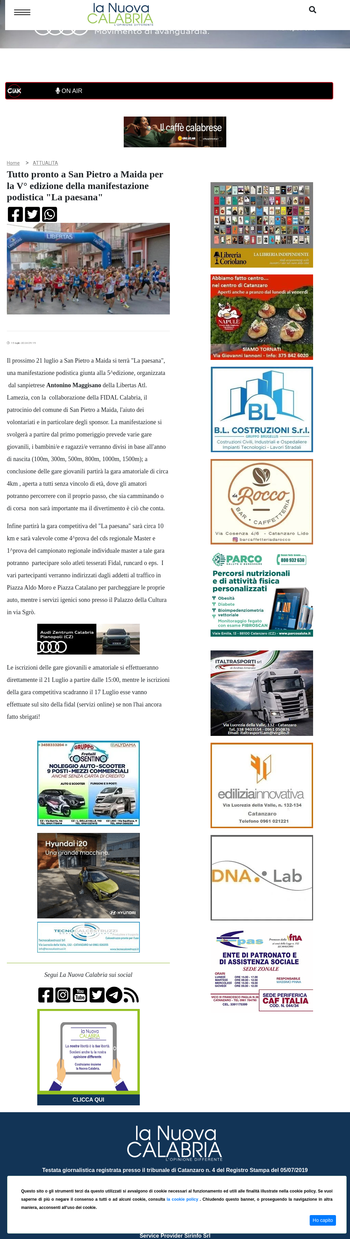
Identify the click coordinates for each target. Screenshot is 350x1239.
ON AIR (69, 90)
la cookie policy (183, 1199)
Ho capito (323, 1220)
